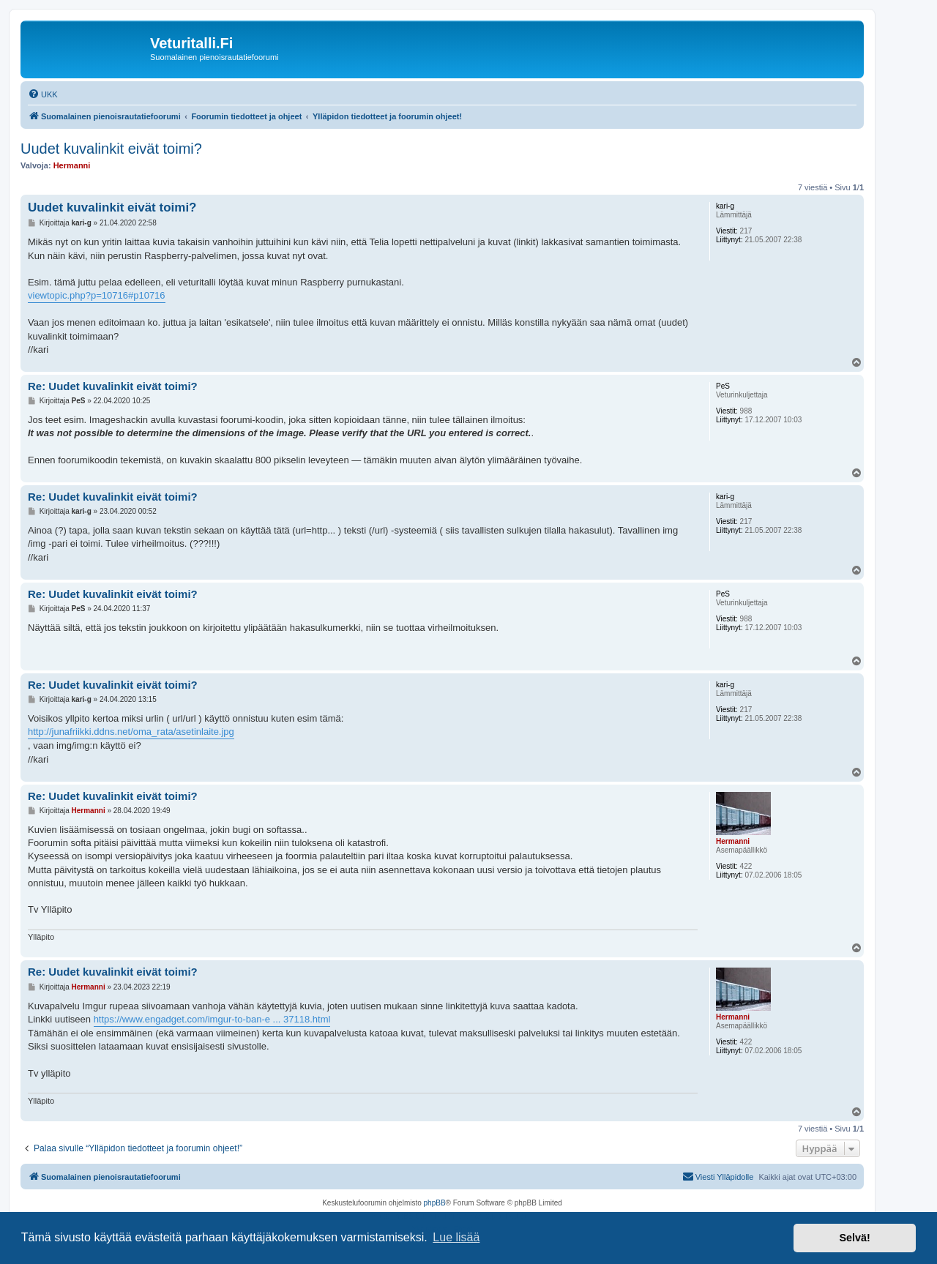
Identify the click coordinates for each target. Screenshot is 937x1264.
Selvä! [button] (854, 1238)
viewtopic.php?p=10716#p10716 (96, 295)
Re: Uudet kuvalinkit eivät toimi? (113, 386)
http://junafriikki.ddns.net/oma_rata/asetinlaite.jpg (131, 731)
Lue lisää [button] (456, 1237)
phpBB (435, 1203)
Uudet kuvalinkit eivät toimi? (111, 149)
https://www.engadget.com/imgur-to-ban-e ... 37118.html (212, 1019)
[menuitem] (43, 94)
